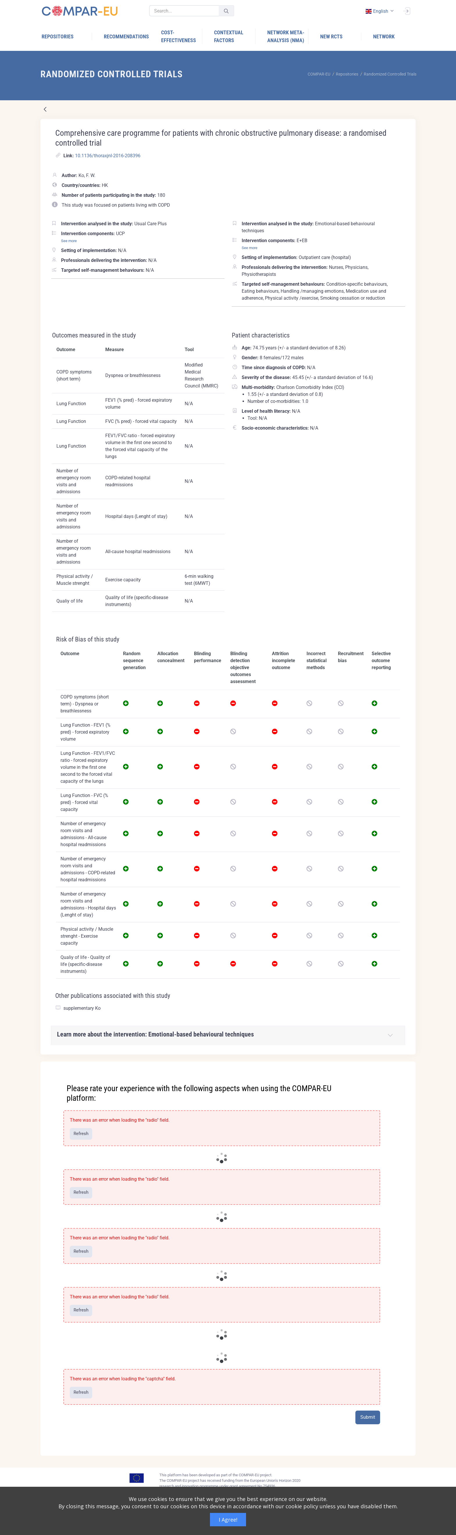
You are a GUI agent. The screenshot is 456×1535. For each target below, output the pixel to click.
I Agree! (228, 1519)
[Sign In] (406, 10)
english (376, 11)
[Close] (407, 1066)
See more (69, 241)
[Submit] (226, 11)
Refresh (81, 1133)
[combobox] (379, 11)
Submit (367, 1417)
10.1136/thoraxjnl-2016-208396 (107, 155)
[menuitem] (67, 36)
